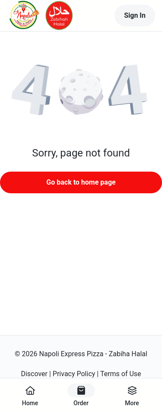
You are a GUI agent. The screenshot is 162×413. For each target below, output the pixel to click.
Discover (34, 374)
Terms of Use (120, 374)
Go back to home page (80, 182)
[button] (81, 93)
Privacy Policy (74, 374)
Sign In (135, 15)
